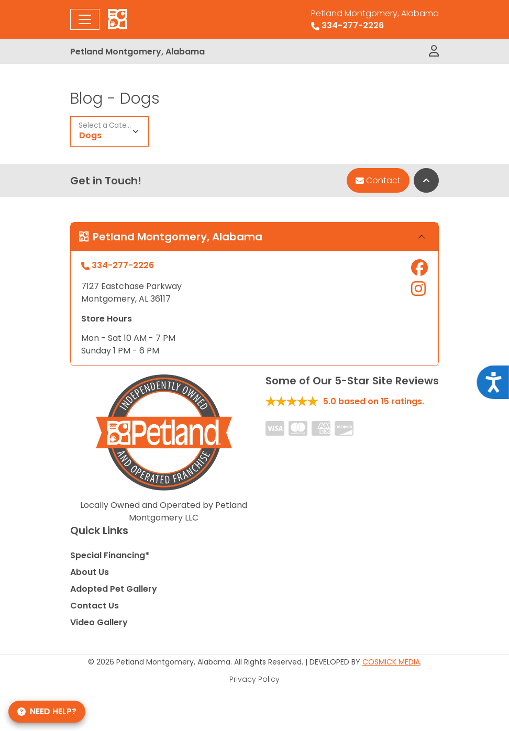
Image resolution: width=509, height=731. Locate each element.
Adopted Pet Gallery (113, 589)
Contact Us (94, 606)
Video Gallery (99, 622)
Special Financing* (109, 555)
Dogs (90, 135)
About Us (89, 572)
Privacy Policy (254, 679)
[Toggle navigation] (84, 19)
